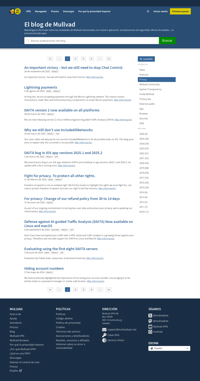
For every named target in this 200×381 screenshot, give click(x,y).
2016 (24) (144, 182)
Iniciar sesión (161, 11)
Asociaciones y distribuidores (72, 335)
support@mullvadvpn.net (119, 329)
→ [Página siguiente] (100, 58)
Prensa (14, 366)
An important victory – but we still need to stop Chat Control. (73, 67)
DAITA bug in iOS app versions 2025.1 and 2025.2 (63, 152)
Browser (143, 113)
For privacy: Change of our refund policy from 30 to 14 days (72, 198)
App (57, 134)
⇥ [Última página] (108, 58)
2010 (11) (144, 211)
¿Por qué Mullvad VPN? (23, 349)
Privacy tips (145, 99)
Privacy (55, 71)
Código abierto (64, 318)
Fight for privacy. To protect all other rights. (59, 175)
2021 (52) (144, 158)
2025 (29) (144, 138)
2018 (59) (144, 172)
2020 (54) (144, 163)
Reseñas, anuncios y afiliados (72, 340)
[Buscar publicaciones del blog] (91, 40)
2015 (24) (144, 187)
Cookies (60, 327)
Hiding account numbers (44, 268)
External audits (147, 103)
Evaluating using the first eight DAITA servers (61, 248)
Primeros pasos (180, 11)
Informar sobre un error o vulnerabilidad (70, 346)
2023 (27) (144, 148)
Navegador (41, 11)
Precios (55, 11)
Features (55, 230)
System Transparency (150, 89)
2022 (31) (144, 153)
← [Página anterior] (59, 58)
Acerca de (15, 314)
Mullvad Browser (19, 340)
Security (143, 118)
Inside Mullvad (146, 94)
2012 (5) (143, 202)
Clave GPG (110, 335)
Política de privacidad (68, 322)
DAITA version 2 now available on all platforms (61, 110)
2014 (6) (143, 192)
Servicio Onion (113, 340)
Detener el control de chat (24, 362)
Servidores (16, 322)
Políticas (61, 314)
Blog (12, 331)
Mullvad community (149, 84)
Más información (94, 77)
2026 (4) (143, 133)
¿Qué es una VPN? (20, 353)
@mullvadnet (158, 315)
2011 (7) (143, 206)
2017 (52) (144, 177)
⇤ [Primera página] (50, 58)
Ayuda (13, 318)
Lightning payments (40, 87)
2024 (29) (144, 143)
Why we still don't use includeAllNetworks (58, 129)
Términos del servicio (68, 331)
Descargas (68, 11)
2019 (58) (144, 167)
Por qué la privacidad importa (94, 11)
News (48, 91)
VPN (28, 11)
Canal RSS (146, 59)
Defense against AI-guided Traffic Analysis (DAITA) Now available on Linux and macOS (78, 223)
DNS (141, 123)
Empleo (16, 370)
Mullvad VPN (17, 335)
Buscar (167, 40)
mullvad (155, 332)
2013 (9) (143, 197)
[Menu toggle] (18, 11)
